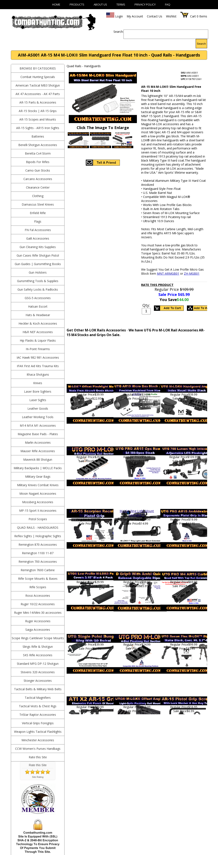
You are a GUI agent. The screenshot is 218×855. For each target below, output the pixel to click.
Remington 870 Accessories (38, 545)
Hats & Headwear (38, 315)
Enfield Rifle (38, 213)
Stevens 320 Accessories (38, 672)
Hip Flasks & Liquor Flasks (38, 340)
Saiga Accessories (37, 630)
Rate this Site (38, 757)
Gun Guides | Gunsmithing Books (38, 264)
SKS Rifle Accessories (37, 655)
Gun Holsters (38, 272)
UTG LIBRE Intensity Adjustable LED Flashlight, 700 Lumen (183, 450)
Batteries (38, 136)
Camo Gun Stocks (37, 170)
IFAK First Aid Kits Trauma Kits (38, 366)
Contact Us (154, 16)
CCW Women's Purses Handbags (37, 749)
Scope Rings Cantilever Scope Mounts (38, 638)
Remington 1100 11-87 (37, 553)
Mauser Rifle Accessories (37, 451)
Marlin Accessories (38, 442)
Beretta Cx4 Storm (38, 153)
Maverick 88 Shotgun (37, 459)
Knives (37, 383)
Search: (118, 32)
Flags (37, 221)
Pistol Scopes (38, 519)
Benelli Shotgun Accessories (37, 145)
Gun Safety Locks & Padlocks (37, 289)
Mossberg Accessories (37, 502)
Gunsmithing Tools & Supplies (37, 281)
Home (56, 4)
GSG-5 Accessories (38, 298)
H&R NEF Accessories (38, 332)
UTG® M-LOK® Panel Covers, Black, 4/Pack (90, 575)
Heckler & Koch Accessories (38, 323)
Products (77, 4)
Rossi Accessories (37, 596)
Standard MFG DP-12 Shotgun (38, 664)
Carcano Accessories (37, 179)
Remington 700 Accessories (38, 562)
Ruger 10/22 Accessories (38, 604)
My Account (135, 16)
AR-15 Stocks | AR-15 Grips (38, 111)
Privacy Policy (145, 4)
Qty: (146, 305)
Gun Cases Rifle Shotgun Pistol (38, 255)
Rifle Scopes (37, 587)
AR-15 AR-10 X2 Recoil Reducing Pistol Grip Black (90, 700)
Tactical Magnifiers (38, 698)
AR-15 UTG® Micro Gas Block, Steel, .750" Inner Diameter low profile (136, 390)
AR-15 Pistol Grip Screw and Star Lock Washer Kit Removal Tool (183, 700)
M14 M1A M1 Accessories (38, 425)
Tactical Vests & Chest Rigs (37, 706)
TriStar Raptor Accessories (37, 715)
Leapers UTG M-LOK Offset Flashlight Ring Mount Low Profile (90, 388)
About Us (100, 4)
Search (201, 43)
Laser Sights (37, 400)
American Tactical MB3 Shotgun (38, 85)
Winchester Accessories (38, 740)
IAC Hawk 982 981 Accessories (38, 357)
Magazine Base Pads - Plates (38, 434)
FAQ (167, 4)
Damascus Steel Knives (38, 204)
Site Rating (37, 777)
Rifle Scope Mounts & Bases (37, 579)
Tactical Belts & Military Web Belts (38, 689)
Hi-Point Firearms (38, 349)
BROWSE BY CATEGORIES (38, 68)
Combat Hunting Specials (37, 77)
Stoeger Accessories (38, 681)
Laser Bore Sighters (37, 391)
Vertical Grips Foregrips (38, 723)
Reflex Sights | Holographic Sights (37, 536)
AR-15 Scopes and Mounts (37, 119)
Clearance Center (38, 187)
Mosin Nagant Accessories (37, 493)
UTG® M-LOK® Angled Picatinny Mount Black (136, 700)
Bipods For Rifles (37, 162)
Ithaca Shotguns (38, 374)
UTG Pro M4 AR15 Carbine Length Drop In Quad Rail (183, 575)
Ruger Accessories (37, 621)
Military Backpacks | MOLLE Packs (38, 468)
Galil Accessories (37, 238)
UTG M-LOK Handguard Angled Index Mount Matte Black (183, 388)
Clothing (37, 196)
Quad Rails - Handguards (37, 527)
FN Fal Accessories (38, 230)
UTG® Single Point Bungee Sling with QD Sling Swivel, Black (90, 638)
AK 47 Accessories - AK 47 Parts (38, 94)
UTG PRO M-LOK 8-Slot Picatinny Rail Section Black (90, 450)
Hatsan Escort (37, 306)
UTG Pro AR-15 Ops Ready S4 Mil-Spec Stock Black (136, 450)
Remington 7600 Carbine (38, 570)
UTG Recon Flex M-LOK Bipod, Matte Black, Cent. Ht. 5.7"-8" (183, 638)
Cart (193, 16)
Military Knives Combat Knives (38, 485)
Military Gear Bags (37, 476)
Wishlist (171, 16)
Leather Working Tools (37, 417)
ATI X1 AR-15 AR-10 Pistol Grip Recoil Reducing (90, 513)
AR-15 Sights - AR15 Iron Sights (37, 128)
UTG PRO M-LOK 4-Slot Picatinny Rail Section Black (137, 638)
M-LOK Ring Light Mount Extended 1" (137, 513)
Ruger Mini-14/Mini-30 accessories (38, 613)
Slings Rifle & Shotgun (38, 647)
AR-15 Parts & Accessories (37, 102)
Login (119, 16)
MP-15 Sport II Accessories (37, 510)
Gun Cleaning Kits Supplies (38, 247)
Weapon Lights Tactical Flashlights (38, 732)
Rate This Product (157, 285)
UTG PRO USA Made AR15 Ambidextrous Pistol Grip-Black (183, 513)
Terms (120, 4)
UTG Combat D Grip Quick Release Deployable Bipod (137, 575)
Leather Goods (37, 408)
